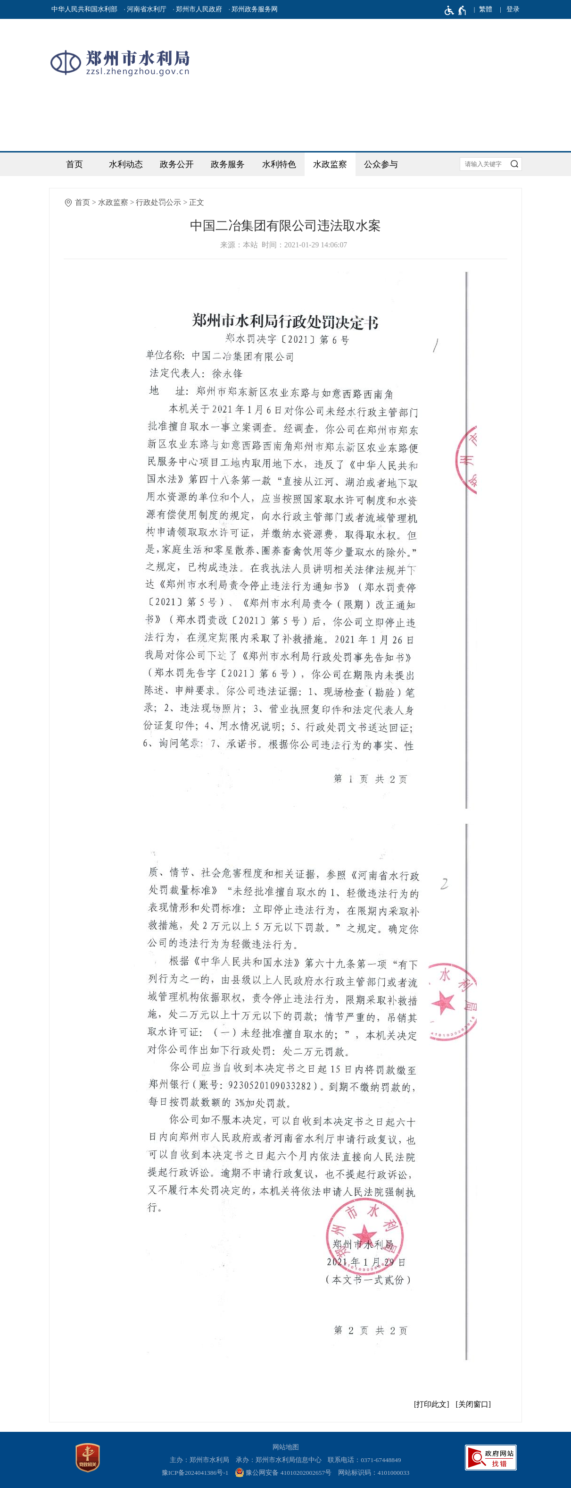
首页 (74, 164)
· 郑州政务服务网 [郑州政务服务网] (253, 9)
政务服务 (228, 164)
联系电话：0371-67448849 (364, 1459)
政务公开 (177, 164)
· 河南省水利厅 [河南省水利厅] (145, 9)
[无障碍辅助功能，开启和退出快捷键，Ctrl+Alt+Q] (456, 10)
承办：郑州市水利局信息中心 (279, 1459)
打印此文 (431, 1404)
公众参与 (381, 164)
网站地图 (286, 1447)
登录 (513, 9)
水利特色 (279, 164)
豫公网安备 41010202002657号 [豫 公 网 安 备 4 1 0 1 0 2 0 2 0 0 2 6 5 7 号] (283, 1472)
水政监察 (330, 164)
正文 (196, 202)
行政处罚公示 (158, 202)
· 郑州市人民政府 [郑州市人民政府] (198, 9)
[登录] (513, 9)
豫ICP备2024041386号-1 (195, 1472)
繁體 (485, 9)
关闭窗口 (473, 1404)
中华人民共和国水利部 (84, 9)
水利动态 (126, 164)
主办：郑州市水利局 (199, 1459)
